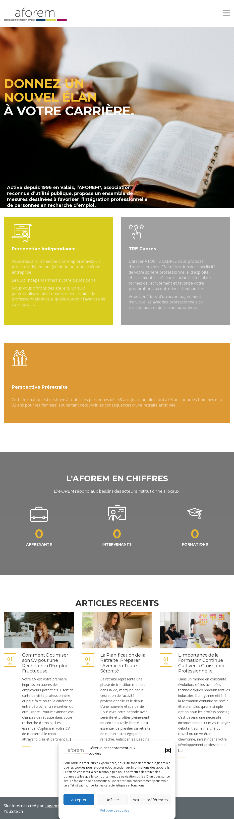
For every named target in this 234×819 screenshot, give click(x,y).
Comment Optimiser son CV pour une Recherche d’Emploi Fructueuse (45, 663)
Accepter (79, 799)
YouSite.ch (13, 811)
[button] (168, 750)
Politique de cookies (114, 810)
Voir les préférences (150, 799)
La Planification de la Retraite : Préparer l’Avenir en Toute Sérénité (123, 663)
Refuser (112, 799)
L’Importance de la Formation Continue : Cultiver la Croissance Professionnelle (202, 663)
